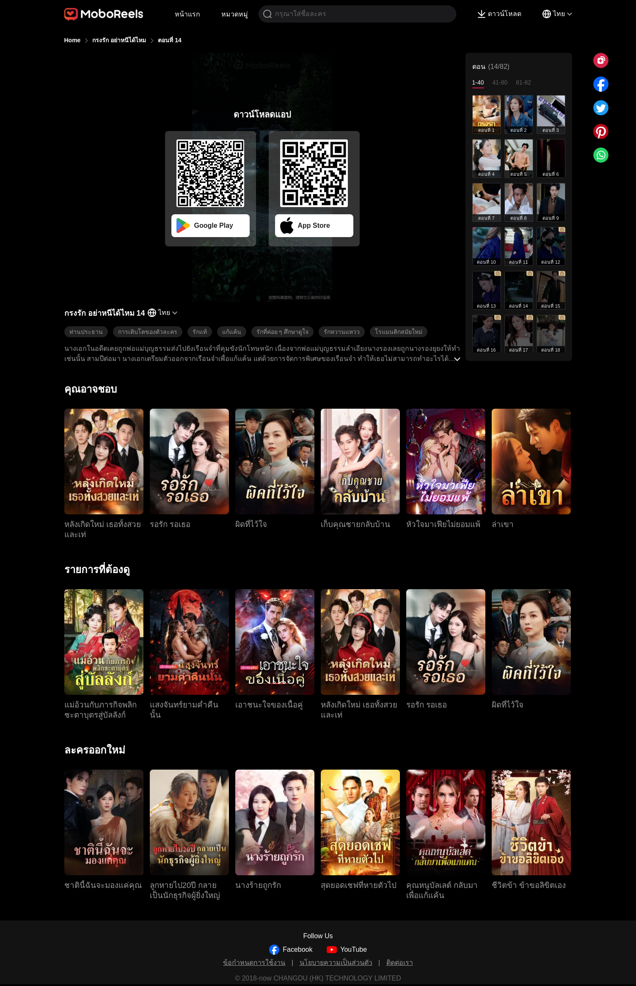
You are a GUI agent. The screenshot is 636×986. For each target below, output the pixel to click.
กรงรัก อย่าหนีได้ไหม (119, 40)
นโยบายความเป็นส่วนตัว (336, 962)
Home (72, 40)
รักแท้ (200, 331)
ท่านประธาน (86, 331)
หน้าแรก (187, 14)
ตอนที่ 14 (169, 40)
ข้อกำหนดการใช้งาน (254, 962)
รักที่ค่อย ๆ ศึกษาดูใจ (282, 331)
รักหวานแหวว (342, 331)
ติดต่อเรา (399, 962)
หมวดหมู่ (234, 14)
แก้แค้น (231, 331)
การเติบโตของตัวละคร (147, 331)
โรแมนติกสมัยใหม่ (398, 331)
